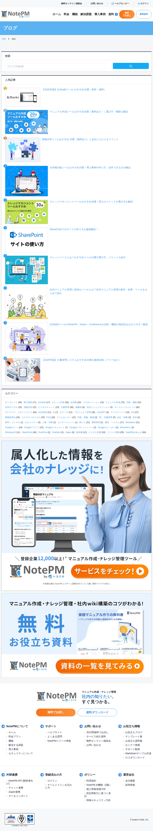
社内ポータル (11, 407)
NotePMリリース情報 (59, 740)
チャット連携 (16, 787)
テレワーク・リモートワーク (18, 412)
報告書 (79, 432)
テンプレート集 (133, 736)
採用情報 (130, 784)
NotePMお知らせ (134, 432)
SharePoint (27, 432)
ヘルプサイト (54, 732)
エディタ (64, 412)
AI (54, 412)
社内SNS (42, 412)
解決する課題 (16, 745)
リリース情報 (113, 432)
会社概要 (130, 780)
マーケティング (118, 412)
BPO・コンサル (12, 422)
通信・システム (112, 422)
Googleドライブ (31, 427)
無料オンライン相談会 (71, 3)
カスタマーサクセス (31, 417)
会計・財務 (122, 417)
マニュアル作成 (113, 402)
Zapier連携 (14, 791)
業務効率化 (10, 417)
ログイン (143, 3)
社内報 (73, 402)
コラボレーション (91, 402)
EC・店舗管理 (106, 417)
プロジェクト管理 (82, 412)
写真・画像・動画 (85, 417)
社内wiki (42, 402)
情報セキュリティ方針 (98, 800)
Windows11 (125, 427)
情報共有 (28, 407)
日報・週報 (131, 402)
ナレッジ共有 (58, 402)
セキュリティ (31, 422)
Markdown (130, 422)
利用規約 (91, 780)
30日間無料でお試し (97, 732)
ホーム (57, 14)
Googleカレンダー (106, 427)
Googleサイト (11, 427)
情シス (82, 422)
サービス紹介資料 (96, 736)
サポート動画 (132, 749)
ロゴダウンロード (135, 757)
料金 (66, 14)
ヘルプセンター (120, 3)
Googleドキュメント (55, 427)
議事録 (78, 407)
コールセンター (64, 417)
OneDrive (42, 432)
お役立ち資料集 (133, 740)
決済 (135, 417)
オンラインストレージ (124, 407)
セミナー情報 (132, 745)
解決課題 (86, 14)
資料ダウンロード (97, 712)
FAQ (48, 417)
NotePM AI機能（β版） (99, 784)
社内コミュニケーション (98, 407)
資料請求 (144, 14)
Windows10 (10, 432)
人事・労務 (47, 422)
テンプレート (11, 402)
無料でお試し (127, 14)
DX (132, 412)
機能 (75, 14)
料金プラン (15, 736)
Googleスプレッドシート (81, 427)
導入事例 (100, 14)
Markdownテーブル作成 (138, 753)
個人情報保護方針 (96, 789)
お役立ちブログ (133, 732)
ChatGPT (101, 412)
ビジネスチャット (46, 407)
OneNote (56, 432)
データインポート (18, 796)
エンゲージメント (66, 422)
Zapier (68, 432)
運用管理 (96, 422)
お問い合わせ (97, 3)
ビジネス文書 (94, 432)
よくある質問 (54, 736)
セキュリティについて (21, 753)
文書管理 (65, 407)
